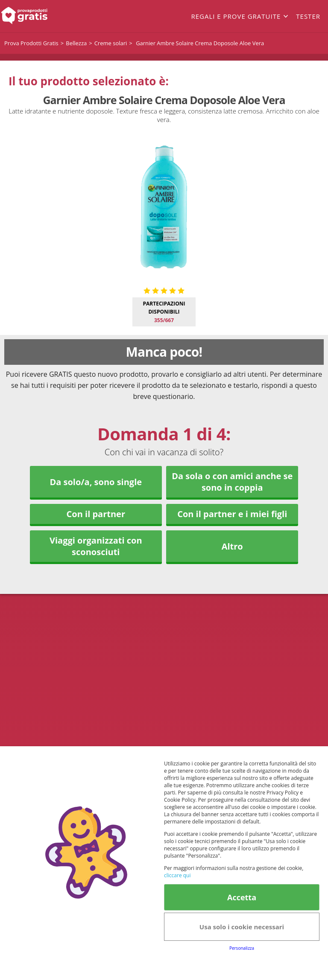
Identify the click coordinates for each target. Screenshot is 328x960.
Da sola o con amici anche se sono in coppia (232, 481)
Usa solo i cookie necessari (241, 926)
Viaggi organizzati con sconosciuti (96, 546)
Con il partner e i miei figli (232, 514)
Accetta (241, 897)
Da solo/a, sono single (96, 482)
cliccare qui (177, 875)
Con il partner (96, 514)
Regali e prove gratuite (236, 16)
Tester (308, 16)
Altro (232, 546)
